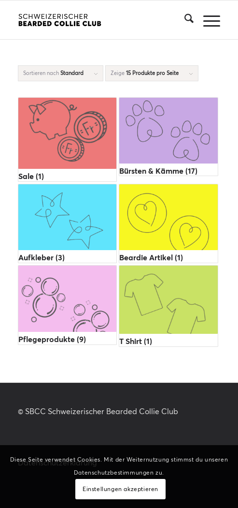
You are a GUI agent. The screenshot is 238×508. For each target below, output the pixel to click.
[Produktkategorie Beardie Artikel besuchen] (168, 223)
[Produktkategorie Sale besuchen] (67, 139)
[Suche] (184, 19)
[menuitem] (184, 19)
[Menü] (207, 19)
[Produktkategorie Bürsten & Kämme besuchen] (168, 137)
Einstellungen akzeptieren (120, 489)
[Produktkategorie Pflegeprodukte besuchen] (67, 305)
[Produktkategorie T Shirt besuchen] (168, 306)
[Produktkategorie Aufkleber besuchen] (67, 223)
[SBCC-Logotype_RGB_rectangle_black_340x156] (99, 19)
